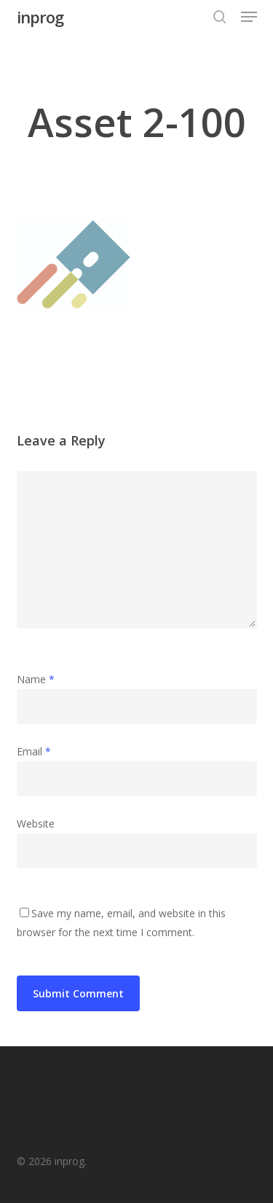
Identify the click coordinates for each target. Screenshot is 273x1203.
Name (36, 679)
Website (36, 823)
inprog (40, 17)
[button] (249, 16)
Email (34, 751)
